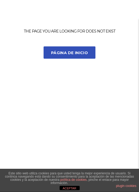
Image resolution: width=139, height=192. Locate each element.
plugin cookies (126, 186)
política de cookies (73, 180)
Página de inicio (69, 52)
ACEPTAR (69, 188)
